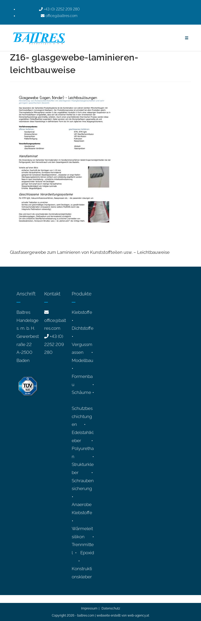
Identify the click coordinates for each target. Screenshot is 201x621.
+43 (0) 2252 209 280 (54, 344)
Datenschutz (111, 608)
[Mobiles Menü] (186, 38)
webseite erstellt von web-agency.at (123, 615)
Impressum (89, 608)
